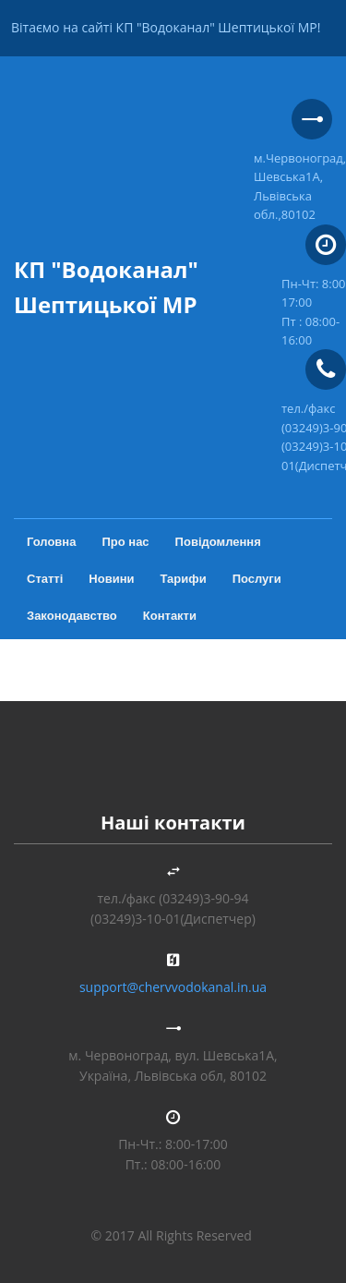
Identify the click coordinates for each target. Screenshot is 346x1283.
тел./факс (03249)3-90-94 (173, 898)
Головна (51, 542)
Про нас (125, 542)
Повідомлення (218, 542)
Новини (111, 579)
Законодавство (72, 616)
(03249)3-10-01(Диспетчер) (173, 918)
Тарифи (184, 579)
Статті (45, 579)
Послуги (257, 579)
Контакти (170, 616)
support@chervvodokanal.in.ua (173, 987)
